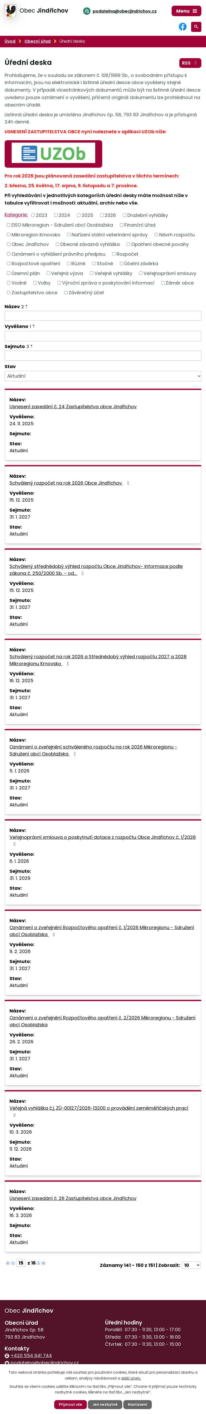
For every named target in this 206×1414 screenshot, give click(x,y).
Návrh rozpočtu (177, 234)
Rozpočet (127, 254)
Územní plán (26, 273)
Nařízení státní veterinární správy (110, 234)
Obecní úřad (37, 41)
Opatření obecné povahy (160, 244)
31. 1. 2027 (20, 517)
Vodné (19, 283)
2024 (64, 215)
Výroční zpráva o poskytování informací (108, 283)
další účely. (131, 1378)
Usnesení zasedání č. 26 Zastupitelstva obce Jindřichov (73, 1198)
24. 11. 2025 (22, 423)
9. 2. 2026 (20, 951)
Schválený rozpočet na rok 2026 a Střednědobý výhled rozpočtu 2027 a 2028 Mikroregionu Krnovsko (98, 660)
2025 (87, 215)
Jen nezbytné (105, 1404)
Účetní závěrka (141, 263)
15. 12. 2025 (22, 500)
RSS (190, 63)
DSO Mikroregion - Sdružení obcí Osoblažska (62, 225)
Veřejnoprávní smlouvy (170, 273)
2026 (110, 215)
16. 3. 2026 (21, 1215)
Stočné (105, 263)
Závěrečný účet (86, 292)
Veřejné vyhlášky (113, 273)
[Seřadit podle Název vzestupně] (27, 305)
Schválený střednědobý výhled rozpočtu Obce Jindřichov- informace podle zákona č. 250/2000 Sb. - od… (96, 569)
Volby (44, 283)
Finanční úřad (139, 225)
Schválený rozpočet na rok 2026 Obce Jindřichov (70, 483)
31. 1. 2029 (20, 878)
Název (14, 306)
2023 (41, 215)
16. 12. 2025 (21, 680)
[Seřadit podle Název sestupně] (27, 307)
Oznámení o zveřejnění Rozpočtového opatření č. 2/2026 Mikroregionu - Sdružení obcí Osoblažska (102, 1021)
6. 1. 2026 (19, 861)
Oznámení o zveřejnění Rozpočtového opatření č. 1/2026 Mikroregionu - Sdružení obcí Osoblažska (102, 931)
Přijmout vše (70, 1404)
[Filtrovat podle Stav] (103, 376)
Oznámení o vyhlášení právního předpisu (58, 254)
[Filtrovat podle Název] (103, 316)
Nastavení (137, 1404)
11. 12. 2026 (21, 1149)
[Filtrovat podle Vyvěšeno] (103, 336)
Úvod (10, 41)
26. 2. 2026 (21, 1041)
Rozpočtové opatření (36, 263)
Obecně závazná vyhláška (90, 244)
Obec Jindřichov (30, 244)
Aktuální (19, 450)
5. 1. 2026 (19, 771)
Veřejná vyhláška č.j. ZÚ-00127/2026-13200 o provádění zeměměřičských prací (99, 1111)
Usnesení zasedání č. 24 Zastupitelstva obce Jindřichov (73, 406)
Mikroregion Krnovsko (36, 234)
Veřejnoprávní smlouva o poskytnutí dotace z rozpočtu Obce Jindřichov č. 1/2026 (103, 840)
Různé (78, 263)
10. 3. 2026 (21, 1132)
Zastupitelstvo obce (34, 292)
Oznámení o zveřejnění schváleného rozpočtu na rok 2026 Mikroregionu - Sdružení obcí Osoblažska (93, 750)
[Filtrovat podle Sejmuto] (103, 356)
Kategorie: (16, 214)
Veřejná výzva (67, 273)
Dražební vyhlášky (147, 215)
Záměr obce (180, 283)
